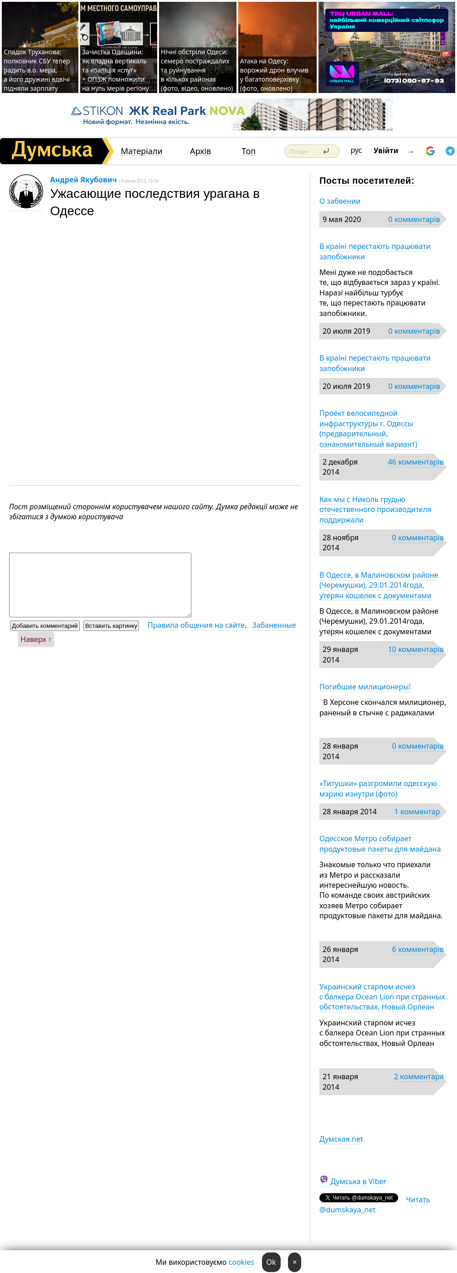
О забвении (339, 201)
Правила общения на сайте (196, 625)
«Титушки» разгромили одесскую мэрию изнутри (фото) (378, 788)
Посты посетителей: (367, 181)
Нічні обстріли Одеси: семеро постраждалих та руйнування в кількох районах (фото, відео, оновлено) (197, 70)
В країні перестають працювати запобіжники (375, 251)
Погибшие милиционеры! (365, 687)
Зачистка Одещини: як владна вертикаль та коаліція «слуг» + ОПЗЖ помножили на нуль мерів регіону (115, 70)
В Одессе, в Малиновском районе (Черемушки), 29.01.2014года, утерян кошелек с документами (378, 585)
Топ (248, 151)
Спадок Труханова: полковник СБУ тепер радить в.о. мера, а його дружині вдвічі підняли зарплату (37, 70)
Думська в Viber (358, 1181)
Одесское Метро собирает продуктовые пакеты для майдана (380, 843)
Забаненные (274, 625)
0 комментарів (414, 219)
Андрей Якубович (83, 180)
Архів (200, 151)
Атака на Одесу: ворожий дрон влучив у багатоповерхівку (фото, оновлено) (274, 75)
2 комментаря (419, 1076)
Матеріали (142, 151)
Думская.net (341, 1139)
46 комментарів (416, 462)
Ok (271, 1262)
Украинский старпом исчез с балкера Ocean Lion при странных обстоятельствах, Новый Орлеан (382, 997)
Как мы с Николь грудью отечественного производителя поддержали (375, 509)
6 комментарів (418, 949)
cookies (241, 1262)
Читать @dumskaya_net (374, 1205)
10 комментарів (416, 649)
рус (356, 150)
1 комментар (417, 812)
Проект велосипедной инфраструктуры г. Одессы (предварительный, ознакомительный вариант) (371, 428)
